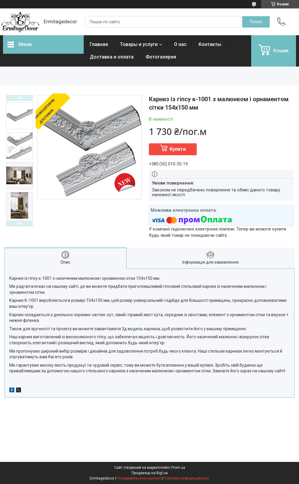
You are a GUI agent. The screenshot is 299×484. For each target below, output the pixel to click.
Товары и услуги (139, 44)
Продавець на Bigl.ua (150, 473)
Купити (178, 149)
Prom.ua (178, 467)
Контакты (210, 44)
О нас (180, 44)
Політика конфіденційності (186, 478)
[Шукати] (256, 21)
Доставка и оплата (112, 57)
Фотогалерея (161, 57)
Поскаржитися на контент (139, 478)
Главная (99, 44)
